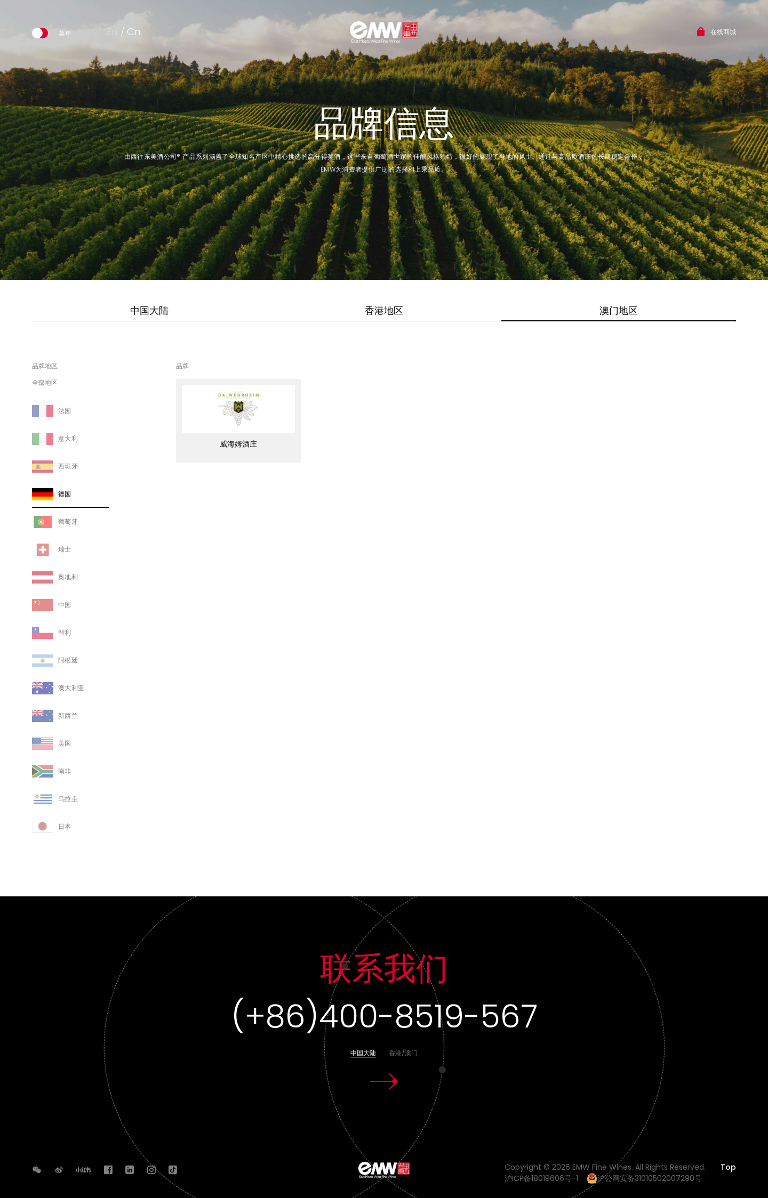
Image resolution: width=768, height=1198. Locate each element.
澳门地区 (618, 310)
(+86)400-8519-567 (384, 1016)
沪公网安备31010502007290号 (644, 1178)
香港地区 (384, 310)
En (112, 31)
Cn (133, 31)
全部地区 (45, 383)
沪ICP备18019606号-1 (545, 1178)
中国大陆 (149, 310)
